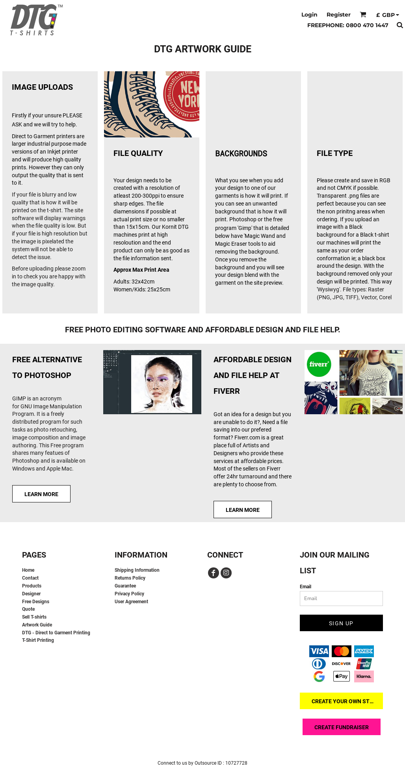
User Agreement (131, 601)
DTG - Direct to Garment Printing (56, 633)
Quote (28, 609)
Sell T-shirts (34, 617)
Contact (30, 578)
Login (309, 14)
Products (31, 586)
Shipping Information (137, 570)
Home (28, 570)
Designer (31, 594)
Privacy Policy (129, 594)
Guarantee (125, 586)
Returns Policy (130, 578)
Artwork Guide (37, 625)
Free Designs (35, 601)
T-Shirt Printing (38, 640)
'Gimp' (245, 228)
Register (339, 14)
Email (305, 586)
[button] (363, 14)
